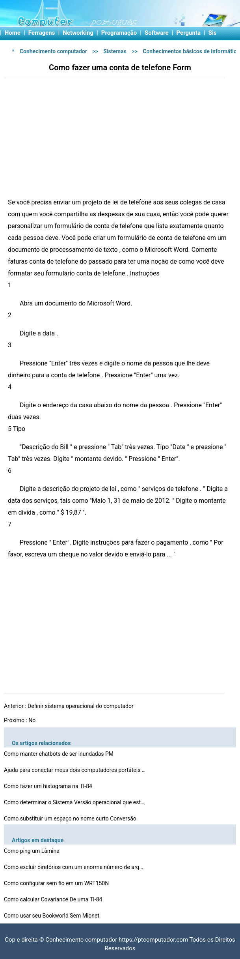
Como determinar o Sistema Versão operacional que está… (75, 802)
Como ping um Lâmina (32, 851)
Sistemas (115, 51)
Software (157, 32)
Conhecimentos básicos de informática (191, 51)
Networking (78, 32)
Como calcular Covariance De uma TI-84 (54, 899)
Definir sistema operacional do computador (81, 706)
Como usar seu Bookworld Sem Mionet (52, 915)
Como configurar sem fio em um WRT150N (57, 883)
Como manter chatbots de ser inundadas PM (59, 754)
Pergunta (189, 32)
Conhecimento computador (53, 51)
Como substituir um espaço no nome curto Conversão (71, 818)
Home (12, 32)
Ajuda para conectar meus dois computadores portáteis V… (75, 770)
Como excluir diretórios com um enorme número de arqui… (75, 867)
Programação (119, 32)
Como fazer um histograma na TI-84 (48, 786)
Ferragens (41, 32)
